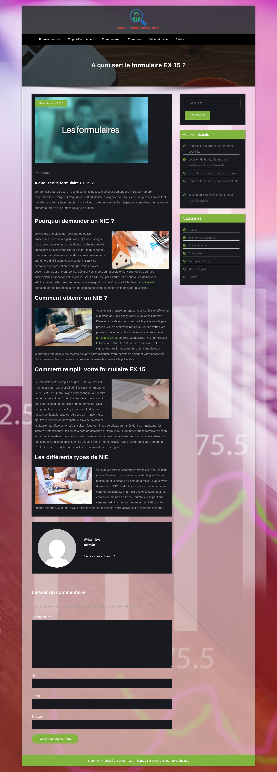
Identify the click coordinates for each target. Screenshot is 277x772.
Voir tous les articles (99, 556)
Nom (36, 675)
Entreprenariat (111, 39)
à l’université (146, 282)
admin (45, 173)
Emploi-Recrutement (81, 39)
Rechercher (197, 115)
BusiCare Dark (156, 760)
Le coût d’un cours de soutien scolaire (213, 173)
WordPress (126, 760)
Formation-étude (49, 39)
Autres (193, 229)
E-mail (37, 696)
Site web (37, 716)
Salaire (179, 39)
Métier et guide (158, 39)
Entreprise (134, 39)
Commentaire (42, 617)
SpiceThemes (180, 760)
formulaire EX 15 (107, 337)
